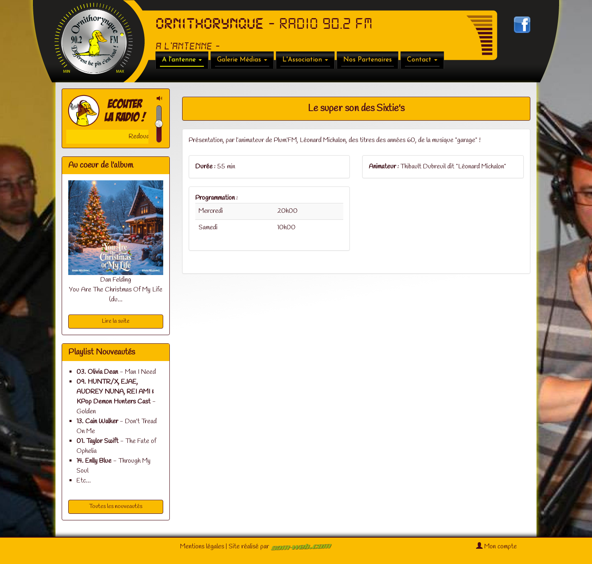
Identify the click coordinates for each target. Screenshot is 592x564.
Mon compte (496, 546)
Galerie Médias (242, 59)
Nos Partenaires (367, 59)
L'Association (305, 59)
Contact (422, 59)
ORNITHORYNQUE (209, 24)
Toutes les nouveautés (115, 506)
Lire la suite (116, 321)
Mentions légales (202, 546)
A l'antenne (182, 59)
